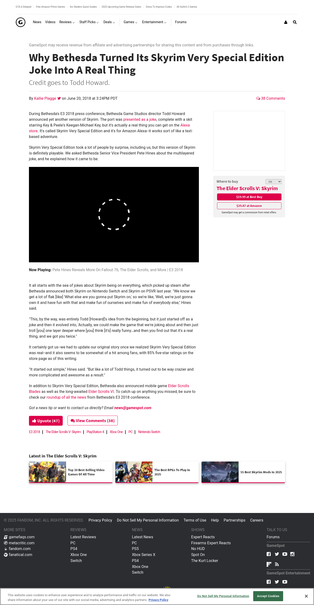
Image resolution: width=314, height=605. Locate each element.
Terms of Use (195, 520)
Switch (76, 560)
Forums (273, 537)
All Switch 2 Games (187, 7)
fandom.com (17, 548)
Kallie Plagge (45, 98)
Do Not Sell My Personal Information (148, 520)
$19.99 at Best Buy (249, 197)
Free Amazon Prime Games (50, 7)
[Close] (306, 596)
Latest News (142, 537)
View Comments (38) (93, 420)
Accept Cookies (268, 596)
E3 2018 (34, 432)
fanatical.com (18, 554)
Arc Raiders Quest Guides (83, 7)
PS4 (73, 548)
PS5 (135, 548)
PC (131, 432)
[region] (157, 596)
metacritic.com (19, 543)
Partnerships (234, 520)
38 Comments (270, 98)
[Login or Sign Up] (286, 22)
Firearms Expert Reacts (211, 543)
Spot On (198, 554)
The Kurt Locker (204, 560)
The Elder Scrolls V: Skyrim (247, 188)
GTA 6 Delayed (23, 7)
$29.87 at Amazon (249, 206)
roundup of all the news (66, 397)
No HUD (198, 548)
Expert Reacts (203, 537)
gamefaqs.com (19, 537)
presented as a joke (139, 119)
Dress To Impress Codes (159, 7)
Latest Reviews (83, 537)
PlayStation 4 (95, 432)
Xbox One (116, 432)
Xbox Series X (143, 554)
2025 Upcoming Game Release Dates (121, 7)
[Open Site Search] (295, 22)
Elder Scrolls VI (101, 391)
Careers (256, 520)
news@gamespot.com (132, 408)
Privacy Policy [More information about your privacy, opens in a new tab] (158, 600)
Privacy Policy (100, 520)
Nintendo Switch (149, 432)
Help (215, 520)
